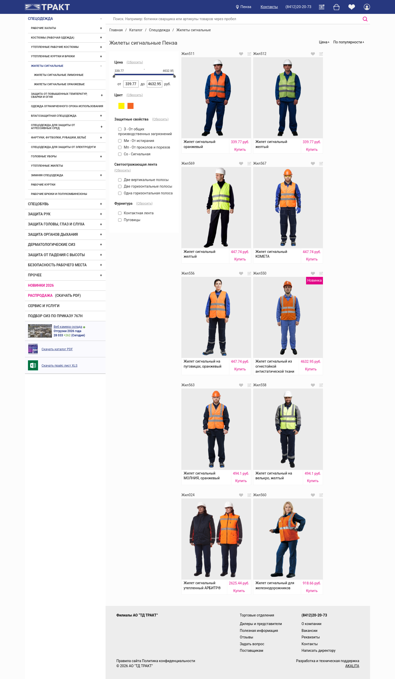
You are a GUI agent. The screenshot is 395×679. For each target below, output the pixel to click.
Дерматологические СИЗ (51, 245)
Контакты (269, 7)
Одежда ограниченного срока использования (67, 106)
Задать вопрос (252, 644)
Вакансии (309, 631)
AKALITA (352, 666)
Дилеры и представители (261, 624)
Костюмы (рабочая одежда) (52, 37)
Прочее (35, 275)
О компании (311, 624)
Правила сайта (128, 661)
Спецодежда (40, 19)
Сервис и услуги (43, 306)
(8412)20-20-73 (298, 7)
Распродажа (40, 295)
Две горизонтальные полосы (145, 186)
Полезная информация (259, 631)
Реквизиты (311, 637)
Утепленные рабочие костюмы (55, 47)
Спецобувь (38, 204)
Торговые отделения (257, 615)
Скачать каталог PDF (57, 349)
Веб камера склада (68, 327)
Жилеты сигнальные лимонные (58, 75)
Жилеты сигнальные (47, 66)
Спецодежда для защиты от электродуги (63, 147)
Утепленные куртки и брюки (53, 56)
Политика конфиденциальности (168, 661)
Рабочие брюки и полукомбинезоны (59, 194)
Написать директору (319, 650)
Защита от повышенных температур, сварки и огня (59, 95)
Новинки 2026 (41, 285)
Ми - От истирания (136, 141)
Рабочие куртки (43, 184)
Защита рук (39, 214)
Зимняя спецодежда (47, 175)
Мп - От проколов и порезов (144, 147)
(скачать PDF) (68, 295)
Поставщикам (251, 650)
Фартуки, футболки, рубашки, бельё (58, 137)
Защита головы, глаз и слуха (56, 224)
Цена (323, 42)
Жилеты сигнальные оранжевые (59, 84)
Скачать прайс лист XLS (59, 365)
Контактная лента (136, 213)
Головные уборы (44, 156)
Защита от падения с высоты (56, 255)
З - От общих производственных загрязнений (145, 131)
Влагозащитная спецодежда (53, 115)
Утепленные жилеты (47, 165)
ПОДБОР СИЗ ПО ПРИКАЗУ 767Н (55, 316)
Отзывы (246, 637)
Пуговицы (129, 220)
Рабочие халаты (43, 28)
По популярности (347, 42)
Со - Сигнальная (134, 154)
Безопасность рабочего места (57, 265)
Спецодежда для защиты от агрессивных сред (53, 127)
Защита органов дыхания (53, 234)
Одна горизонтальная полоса (145, 193)
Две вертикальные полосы (143, 180)
